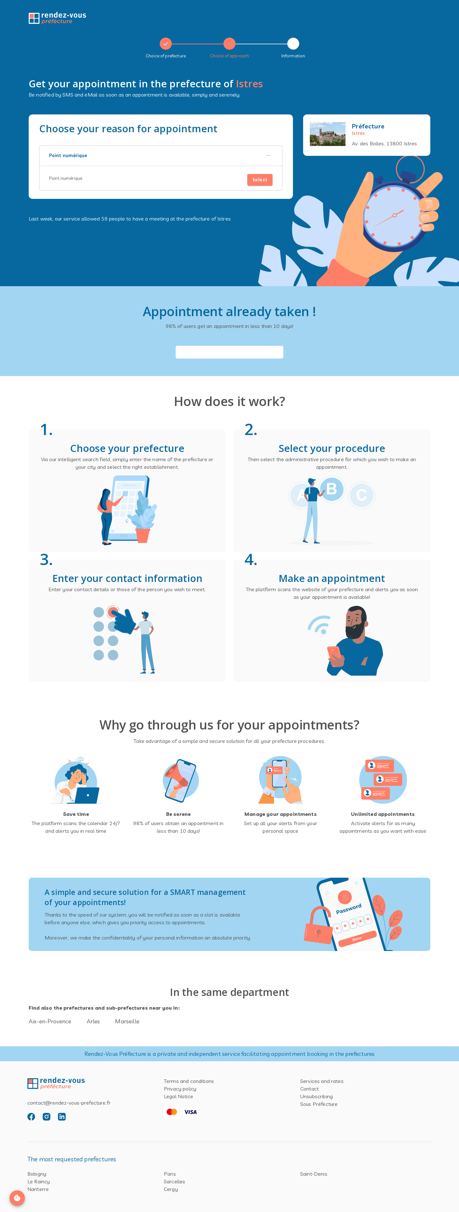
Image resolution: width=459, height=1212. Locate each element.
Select (260, 180)
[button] (161, 156)
